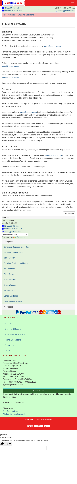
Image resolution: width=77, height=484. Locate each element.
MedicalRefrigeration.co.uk (14, 414)
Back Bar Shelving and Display (16, 263)
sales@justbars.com (65, 11)
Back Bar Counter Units (13, 252)
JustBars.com (46, 419)
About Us (8, 324)
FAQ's (7, 351)
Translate (18, 237)
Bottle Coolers (10, 258)
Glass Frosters (10, 280)
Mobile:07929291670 (12, 11)
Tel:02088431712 (10, 8)
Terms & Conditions (13, 340)
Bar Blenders (9, 290)
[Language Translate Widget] (15, 234)
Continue (69, 214)
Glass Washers (10, 285)
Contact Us (9, 345)
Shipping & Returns (13, 329)
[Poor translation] (8, 444)
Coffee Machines (11, 296)
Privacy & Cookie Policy (15, 334)
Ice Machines (9, 269)
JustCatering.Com (10, 411)
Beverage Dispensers (13, 301)
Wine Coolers (9, 274)
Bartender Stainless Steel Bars (16, 247)
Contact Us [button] (38, 391)
